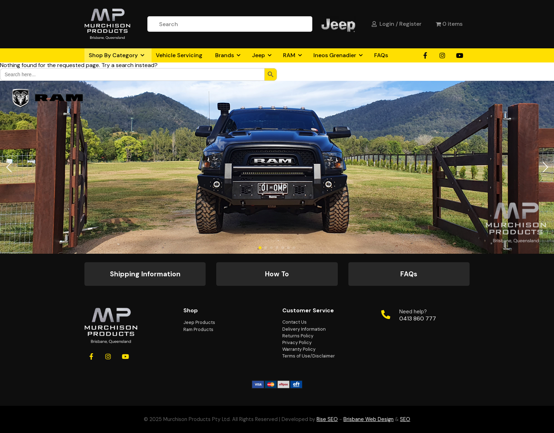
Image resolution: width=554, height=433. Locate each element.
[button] (9, 167)
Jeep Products (199, 322)
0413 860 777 (417, 318)
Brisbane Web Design (368, 419)
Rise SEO (327, 419)
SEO (405, 419)
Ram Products (198, 329)
